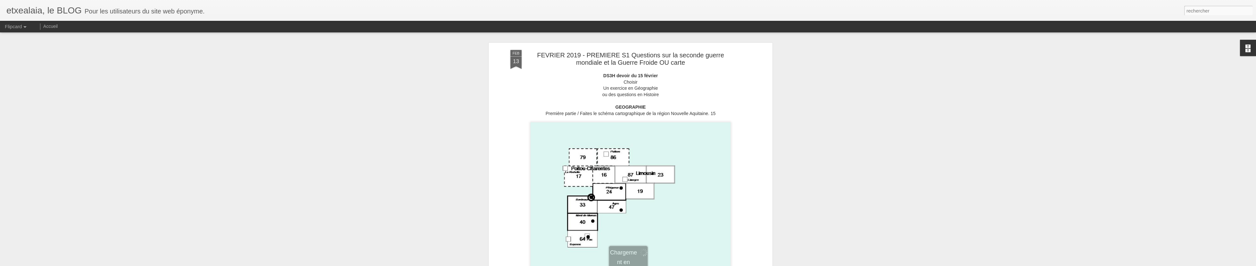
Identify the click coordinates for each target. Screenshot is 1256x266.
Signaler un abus (720, 262)
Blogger (699, 262)
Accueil (50, 26)
